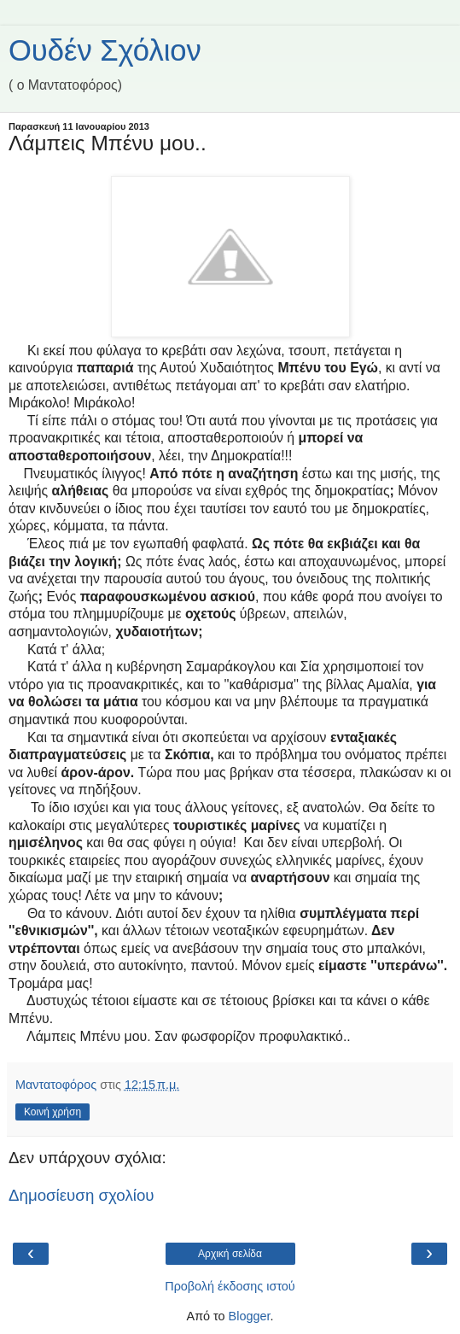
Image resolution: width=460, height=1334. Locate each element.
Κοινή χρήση (52, 1112)
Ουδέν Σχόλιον (105, 50)
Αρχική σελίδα (230, 1254)
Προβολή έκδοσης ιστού (230, 1286)
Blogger (250, 1316)
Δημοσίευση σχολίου (81, 1195)
